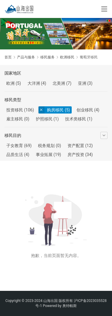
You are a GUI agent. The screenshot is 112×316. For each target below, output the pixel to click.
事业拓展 (44, 154)
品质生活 (14, 154)
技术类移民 (75, 119)
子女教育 (14, 145)
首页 (8, 57)
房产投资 (75, 154)
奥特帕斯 (69, 306)
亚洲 (82, 83)
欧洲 (10, 83)
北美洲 (59, 83)
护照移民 (44, 119)
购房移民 (55, 110)
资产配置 (75, 145)
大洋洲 (33, 83)
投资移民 (14, 110)
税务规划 (46, 145)
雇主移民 (14, 119)
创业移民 (84, 110)
